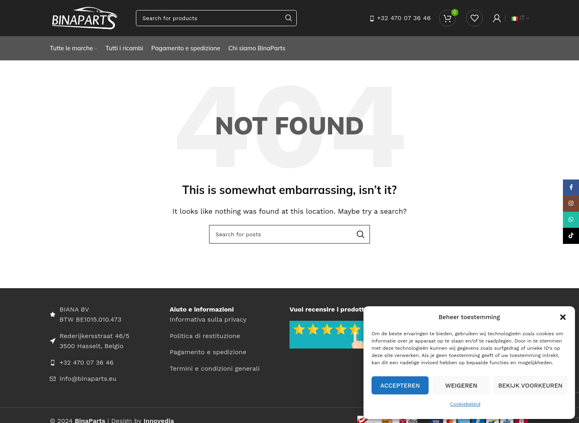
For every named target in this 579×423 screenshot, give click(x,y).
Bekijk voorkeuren (530, 385)
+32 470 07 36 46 (404, 18)
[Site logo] (85, 17)
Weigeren (461, 385)
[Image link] (329, 334)
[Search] (216, 18)
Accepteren (400, 385)
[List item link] (110, 362)
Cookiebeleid (465, 404)
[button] (563, 317)
